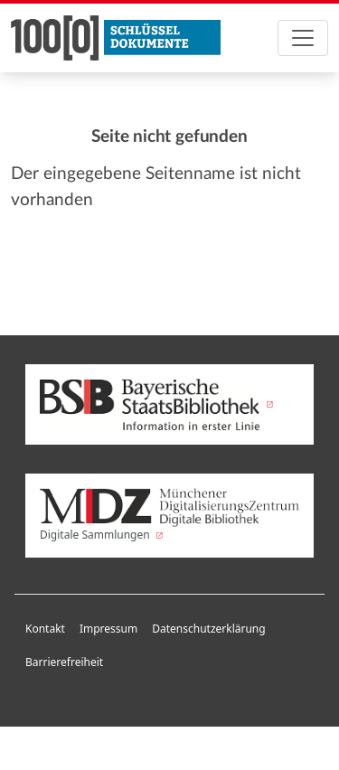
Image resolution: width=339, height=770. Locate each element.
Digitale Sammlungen (169, 515)
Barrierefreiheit (64, 662)
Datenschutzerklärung (208, 628)
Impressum (108, 628)
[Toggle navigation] (303, 38)
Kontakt (45, 628)
